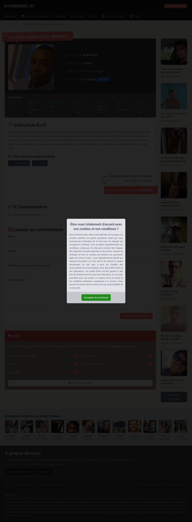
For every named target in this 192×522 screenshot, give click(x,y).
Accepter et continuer (96, 297)
